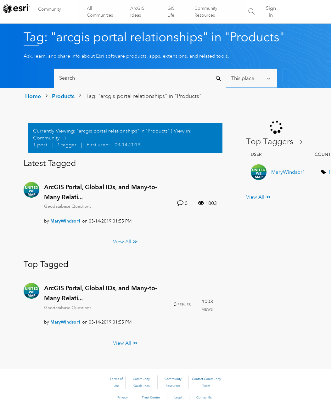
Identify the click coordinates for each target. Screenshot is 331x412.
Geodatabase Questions (67, 206)
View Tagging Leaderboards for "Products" (277, 142)
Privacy (122, 397)
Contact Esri (205, 397)
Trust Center (151, 397)
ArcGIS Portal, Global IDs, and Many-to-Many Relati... (100, 192)
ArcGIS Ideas (137, 11)
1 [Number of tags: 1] (329, 172)
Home (33, 96)
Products (63, 96)
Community (49, 9)
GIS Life (171, 11)
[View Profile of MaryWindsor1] (65, 221)
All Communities (100, 11)
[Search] (140, 78)
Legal (178, 397)
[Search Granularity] (251, 78)
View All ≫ (125, 242)
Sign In (271, 11)
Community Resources (205, 11)
